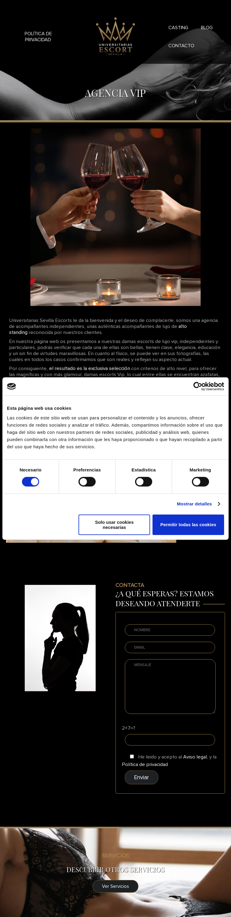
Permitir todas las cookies (188, 524)
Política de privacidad (38, 37)
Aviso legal (195, 757)
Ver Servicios (115, 886)
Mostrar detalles (194, 503)
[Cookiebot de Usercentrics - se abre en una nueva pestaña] (197, 386)
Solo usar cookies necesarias (114, 525)
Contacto (181, 46)
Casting (178, 28)
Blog (207, 28)
